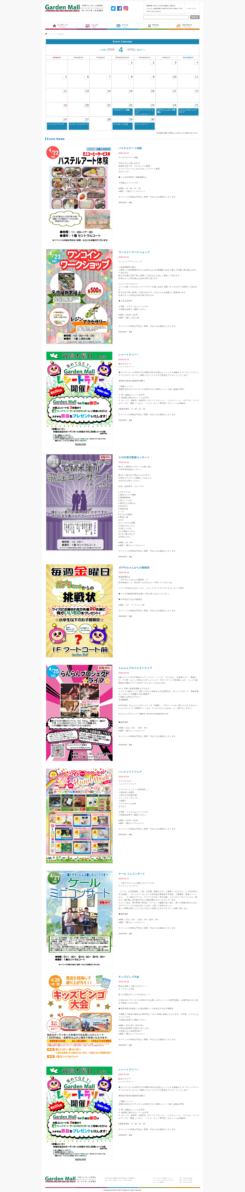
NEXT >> (141, 50)
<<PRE (103, 50)
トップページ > (51, 34)
